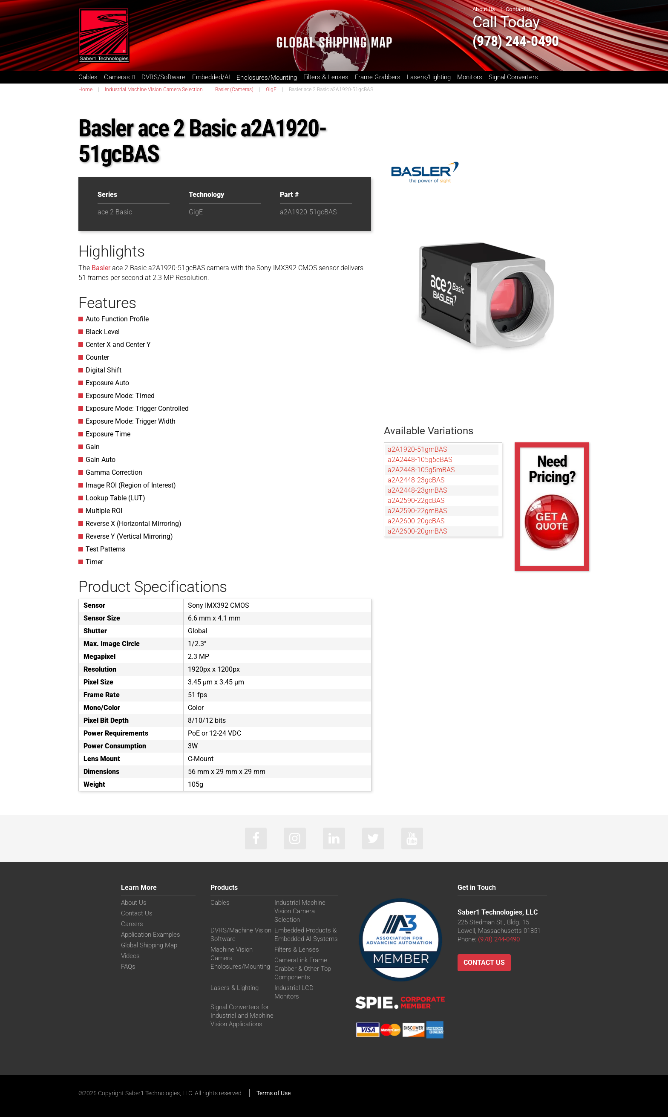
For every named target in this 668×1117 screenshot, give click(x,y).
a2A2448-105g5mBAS (421, 470)
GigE (271, 89)
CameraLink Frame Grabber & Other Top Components (302, 970)
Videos (130, 957)
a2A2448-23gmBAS (417, 490)
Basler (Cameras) (234, 89)
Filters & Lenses (325, 77)
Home (85, 89)
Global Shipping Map (149, 946)
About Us (483, 9)
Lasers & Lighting (234, 989)
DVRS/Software (163, 77)
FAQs (128, 968)
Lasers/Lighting (429, 77)
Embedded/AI (211, 77)
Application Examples (150, 936)
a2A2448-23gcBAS (416, 480)
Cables (88, 77)
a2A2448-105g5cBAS (420, 460)
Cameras (119, 77)
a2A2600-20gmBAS (417, 531)
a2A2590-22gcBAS (416, 500)
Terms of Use (273, 1094)
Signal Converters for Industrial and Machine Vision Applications (242, 1016)
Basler (101, 268)
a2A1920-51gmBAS (417, 449)
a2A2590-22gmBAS (417, 511)
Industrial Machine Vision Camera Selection (154, 89)
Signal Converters (513, 77)
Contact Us (519, 9)
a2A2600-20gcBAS (416, 521)
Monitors (469, 77)
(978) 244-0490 (525, 39)
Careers (132, 925)
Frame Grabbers (377, 77)
